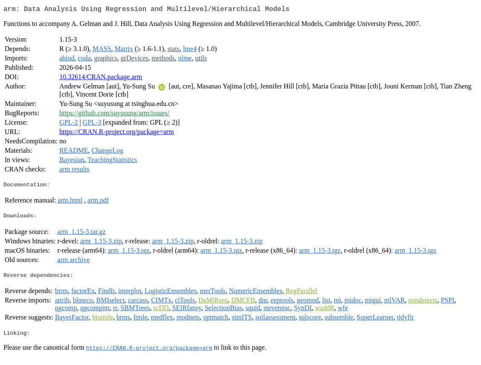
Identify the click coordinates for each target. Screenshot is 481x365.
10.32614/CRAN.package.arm (100, 78)
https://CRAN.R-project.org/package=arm (116, 133)
